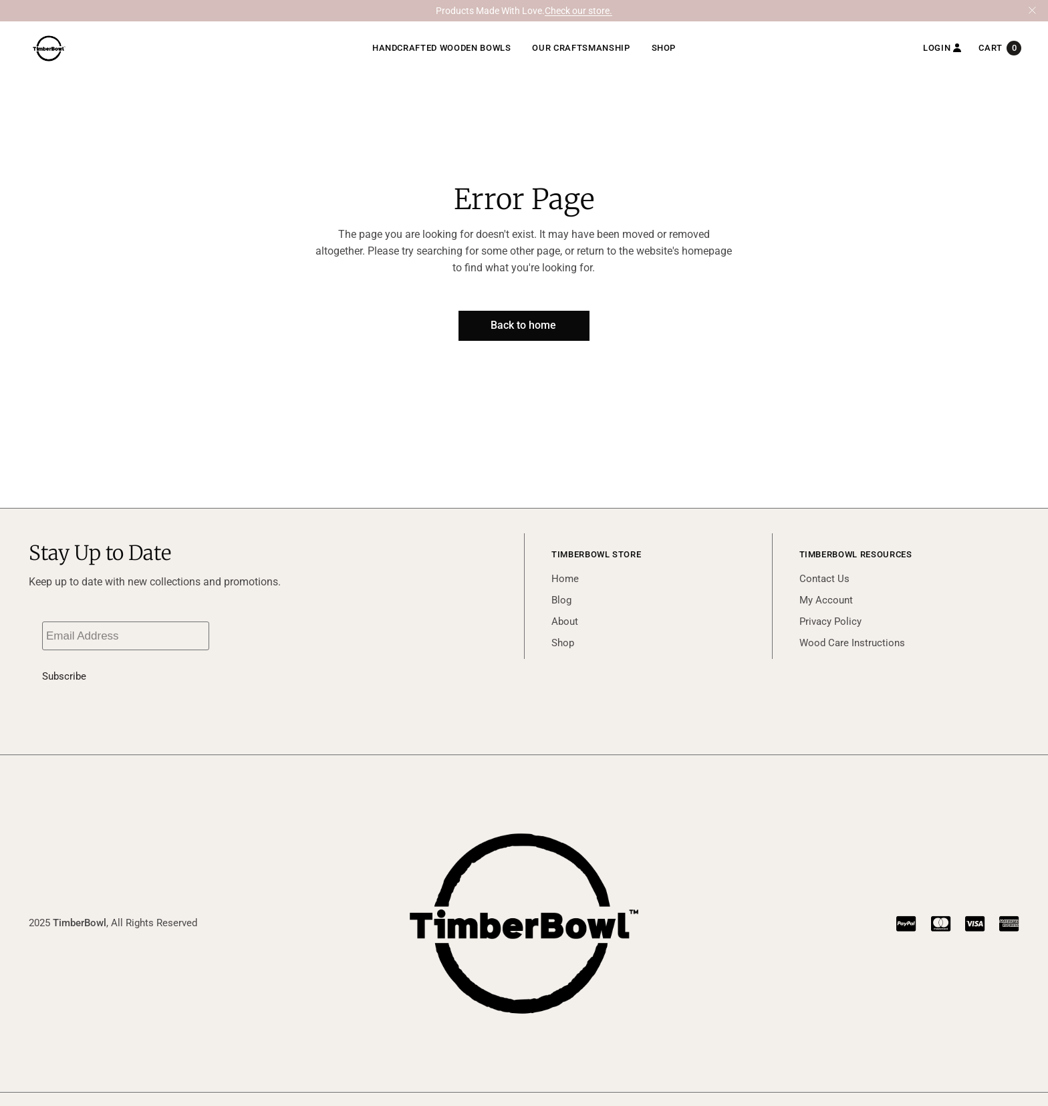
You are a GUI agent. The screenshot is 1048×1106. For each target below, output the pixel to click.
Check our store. (578, 10)
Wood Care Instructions (852, 643)
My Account (826, 600)
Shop (562, 643)
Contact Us (824, 579)
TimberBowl (79, 923)
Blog (561, 600)
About (564, 621)
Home (565, 579)
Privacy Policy (830, 621)
